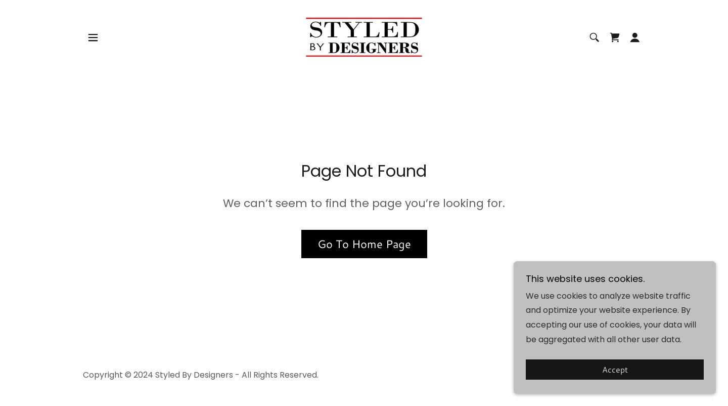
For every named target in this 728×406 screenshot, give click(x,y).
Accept (615, 370)
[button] (93, 37)
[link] (364, 37)
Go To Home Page (364, 244)
